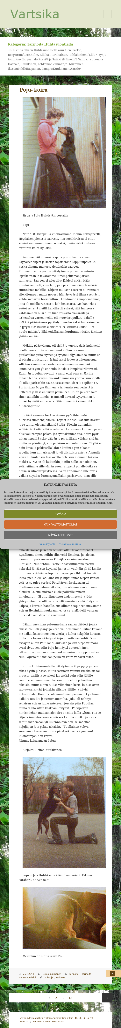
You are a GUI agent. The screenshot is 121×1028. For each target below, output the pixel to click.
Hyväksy (60, 514)
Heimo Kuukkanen (51, 974)
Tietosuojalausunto (70, 544)
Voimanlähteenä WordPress (48, 1021)
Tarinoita (74, 974)
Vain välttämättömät (60, 524)
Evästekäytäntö (47, 544)
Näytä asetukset (60, 535)
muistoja (48, 977)
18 (71, 996)
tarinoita (60, 977)
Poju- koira (34, 89)
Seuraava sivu (107, 997)
